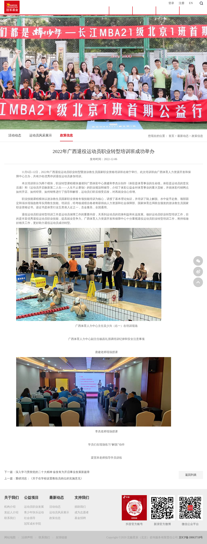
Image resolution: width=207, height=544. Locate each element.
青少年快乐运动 (34, 512)
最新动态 (167, 10)
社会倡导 (29, 518)
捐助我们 (80, 506)
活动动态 (14, 135)
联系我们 (10, 518)
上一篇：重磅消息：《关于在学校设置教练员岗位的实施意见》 (43, 478)
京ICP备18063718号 (191, 537)
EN (191, 3)
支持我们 (191, 10)
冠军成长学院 (32, 523)
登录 (171, 3)
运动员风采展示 (40, 135)
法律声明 (27, 537)
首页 (97, 10)
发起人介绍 (11, 512)
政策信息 (66, 135)
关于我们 (120, 10)
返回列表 (190, 474)
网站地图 (10, 537)
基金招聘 (80, 518)
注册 (181, 3)
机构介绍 (10, 506)
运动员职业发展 (34, 506)
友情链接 (61, 537)
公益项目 (144, 10)
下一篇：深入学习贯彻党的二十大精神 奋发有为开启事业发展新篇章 (47, 472)
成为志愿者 (82, 512)
